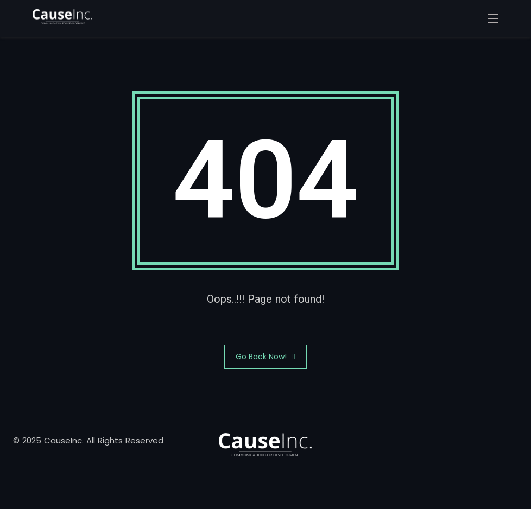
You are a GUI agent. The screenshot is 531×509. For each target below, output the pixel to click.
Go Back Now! (265, 356)
